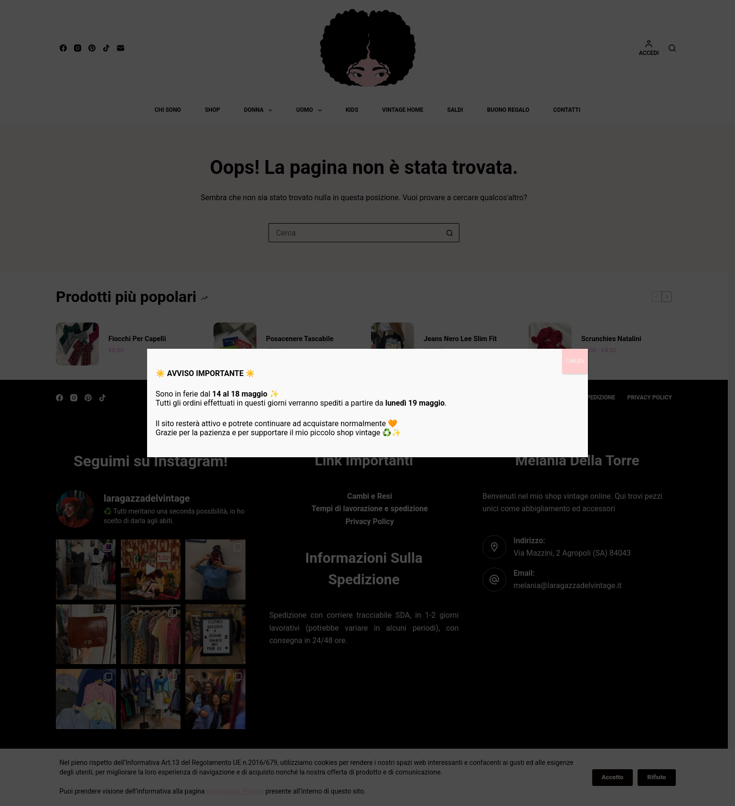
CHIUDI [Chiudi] (575, 361)
